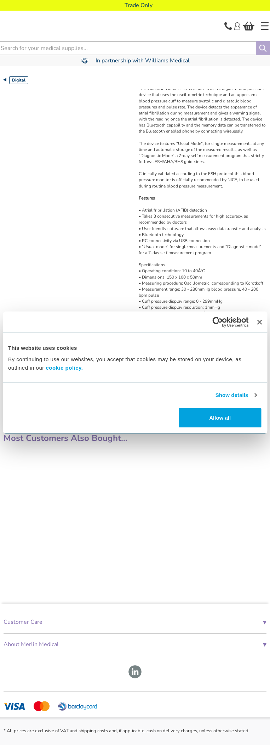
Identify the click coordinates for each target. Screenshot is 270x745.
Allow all (220, 417)
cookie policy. (64, 367)
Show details (232, 395)
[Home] (264, 26)
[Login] (237, 25)
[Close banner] (259, 322)
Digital (18, 80)
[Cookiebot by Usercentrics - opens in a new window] (218, 322)
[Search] (263, 48)
